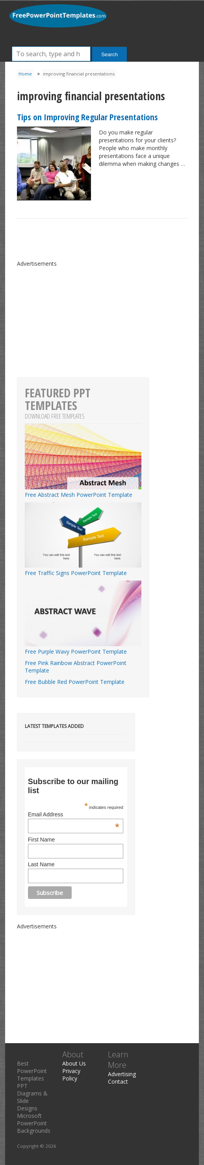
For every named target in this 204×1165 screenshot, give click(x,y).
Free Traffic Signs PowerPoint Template (83, 569)
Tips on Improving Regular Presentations (87, 117)
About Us (74, 1063)
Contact (118, 1081)
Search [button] (109, 54)
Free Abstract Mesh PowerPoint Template (83, 490)
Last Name (41, 864)
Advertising (122, 1074)
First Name (41, 839)
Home (25, 74)
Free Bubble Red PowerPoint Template (74, 681)
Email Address (73, 814)
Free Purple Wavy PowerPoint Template (83, 647)
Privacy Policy (71, 1074)
